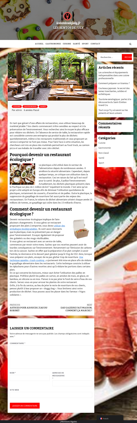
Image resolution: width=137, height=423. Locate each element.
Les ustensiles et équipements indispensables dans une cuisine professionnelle (113, 75)
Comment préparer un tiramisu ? (114, 83)
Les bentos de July (68, 28)
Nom (13, 372)
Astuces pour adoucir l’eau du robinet (30, 308)
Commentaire (17, 343)
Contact (95, 44)
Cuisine (67, 44)
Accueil (39, 44)
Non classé (103, 152)
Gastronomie (53, 44)
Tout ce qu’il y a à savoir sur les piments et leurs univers (113, 112)
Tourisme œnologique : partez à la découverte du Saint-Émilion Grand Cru (114, 102)
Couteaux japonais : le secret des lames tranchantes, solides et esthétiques (114, 91)
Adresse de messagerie (58, 375)
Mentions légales (69, 421)
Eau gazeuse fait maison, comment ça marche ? (71, 308)
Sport (85, 44)
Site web (14, 389)
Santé (76, 44)
